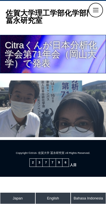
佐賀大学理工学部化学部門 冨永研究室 (53, 17)
